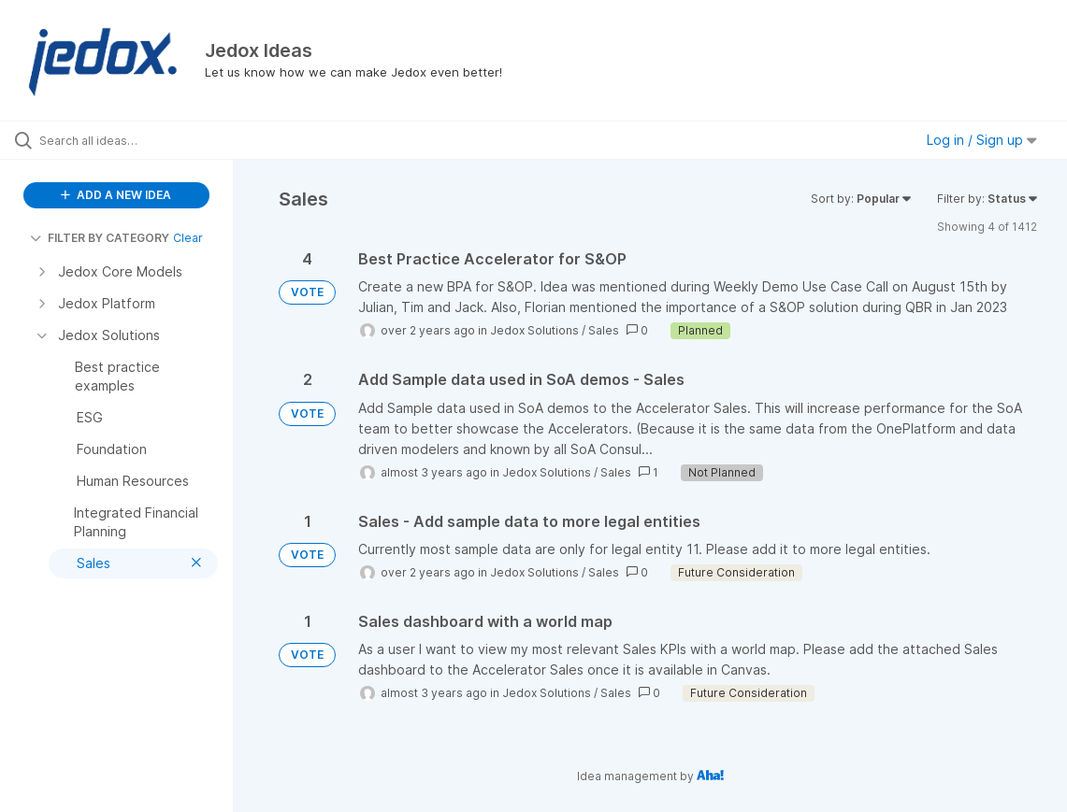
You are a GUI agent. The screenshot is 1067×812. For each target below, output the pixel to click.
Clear (188, 238)
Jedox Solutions (534, 330)
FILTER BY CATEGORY (99, 238)
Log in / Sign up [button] (982, 140)
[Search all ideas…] (130, 140)
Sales (603, 330)
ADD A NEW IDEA (116, 195)
